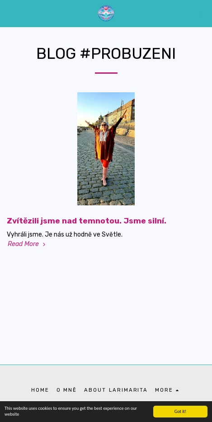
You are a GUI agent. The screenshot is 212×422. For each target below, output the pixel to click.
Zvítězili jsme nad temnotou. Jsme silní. (86, 220)
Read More (27, 244)
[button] (10, 13)
